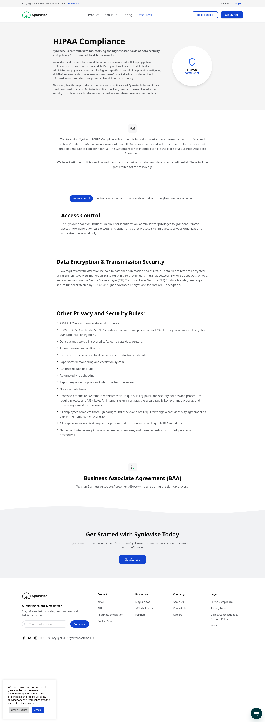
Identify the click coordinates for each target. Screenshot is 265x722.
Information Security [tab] (109, 198)
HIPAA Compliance (222, 602)
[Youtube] (42, 638)
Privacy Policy (219, 608)
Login (238, 3)
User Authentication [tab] (141, 198)
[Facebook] (23, 638)
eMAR (101, 602)
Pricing (127, 15)
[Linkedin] (29, 638)
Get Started (232, 14)
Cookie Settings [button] (19, 710)
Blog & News (142, 602)
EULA (214, 625)
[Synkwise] (34, 14)
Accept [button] (37, 710)
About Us (110, 15)
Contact (225, 3)
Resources (145, 15)
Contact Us (179, 608)
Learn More (73, 3)
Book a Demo (205, 14)
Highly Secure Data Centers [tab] (176, 198)
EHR (100, 608)
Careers (177, 614)
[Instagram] (35, 638)
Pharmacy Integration (110, 614)
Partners (140, 614)
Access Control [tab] (81, 198)
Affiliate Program (145, 608)
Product (93, 15)
